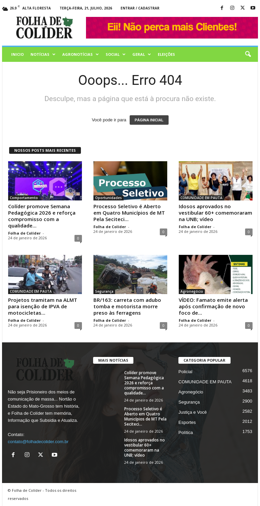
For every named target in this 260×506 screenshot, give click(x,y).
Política (185, 432)
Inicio (17, 54)
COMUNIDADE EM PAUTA (201, 197)
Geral (141, 54)
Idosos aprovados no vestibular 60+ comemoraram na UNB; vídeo (215, 212)
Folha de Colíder (24, 233)
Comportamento (24, 197)
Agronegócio (191, 291)
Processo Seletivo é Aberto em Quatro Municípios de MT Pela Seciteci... (129, 212)
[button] (247, 54)
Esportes (187, 422)
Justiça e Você (192, 412)
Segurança (104, 291)
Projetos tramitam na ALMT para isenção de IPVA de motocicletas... (42, 306)
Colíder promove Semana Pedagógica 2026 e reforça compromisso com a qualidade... (41, 216)
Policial (185, 371)
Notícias (43, 54)
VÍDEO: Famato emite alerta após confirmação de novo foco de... (213, 306)
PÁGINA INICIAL (149, 120)
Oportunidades (108, 197)
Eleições (166, 54)
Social (116, 54)
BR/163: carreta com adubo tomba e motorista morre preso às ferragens (127, 306)
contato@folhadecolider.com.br (38, 441)
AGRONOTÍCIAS (80, 54)
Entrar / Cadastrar (140, 8)
